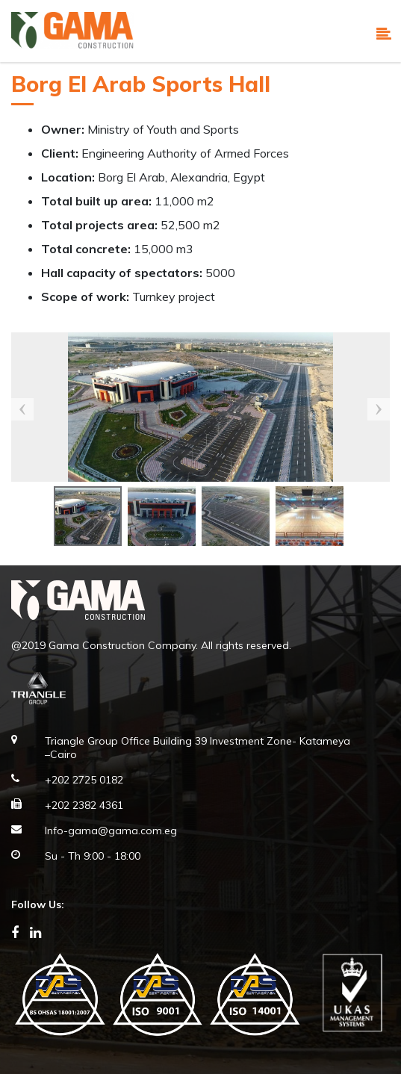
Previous (22, 409)
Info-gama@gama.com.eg (111, 830)
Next (378, 409)
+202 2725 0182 (84, 779)
